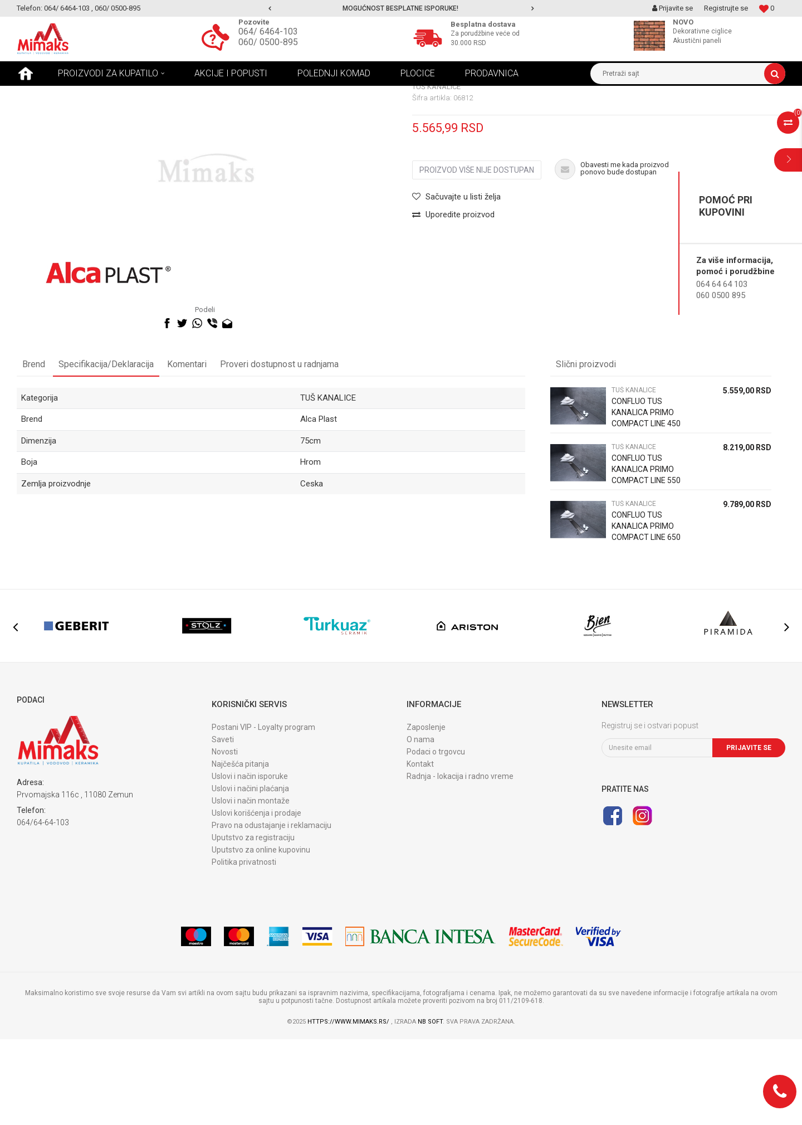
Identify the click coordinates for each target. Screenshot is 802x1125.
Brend (33, 450)
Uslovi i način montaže (251, 886)
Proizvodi (94, 94)
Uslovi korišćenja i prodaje (256, 898)
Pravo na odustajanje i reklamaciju (271, 911)
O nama (420, 825)
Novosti (225, 837)
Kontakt (420, 849)
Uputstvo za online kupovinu (261, 935)
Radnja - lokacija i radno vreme (460, 862)
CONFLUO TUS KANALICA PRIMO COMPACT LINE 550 (646, 555)
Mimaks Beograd (43, 94)
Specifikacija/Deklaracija (106, 450)
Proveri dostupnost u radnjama (279, 450)
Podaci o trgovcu (436, 837)
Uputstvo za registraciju (253, 923)
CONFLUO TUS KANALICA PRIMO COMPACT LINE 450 (646, 498)
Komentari (187, 450)
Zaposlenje (426, 813)
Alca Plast (318, 505)
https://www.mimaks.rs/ (349, 1107)
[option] (401, 8)
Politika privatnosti (244, 947)
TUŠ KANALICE (142, 94)
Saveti (223, 825)
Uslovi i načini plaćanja (250, 874)
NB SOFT (430, 1107)
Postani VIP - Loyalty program (263, 813)
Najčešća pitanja (240, 849)
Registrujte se (726, 8)
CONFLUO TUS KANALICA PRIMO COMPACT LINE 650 (646, 611)
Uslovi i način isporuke (250, 862)
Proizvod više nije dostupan (476, 255)
